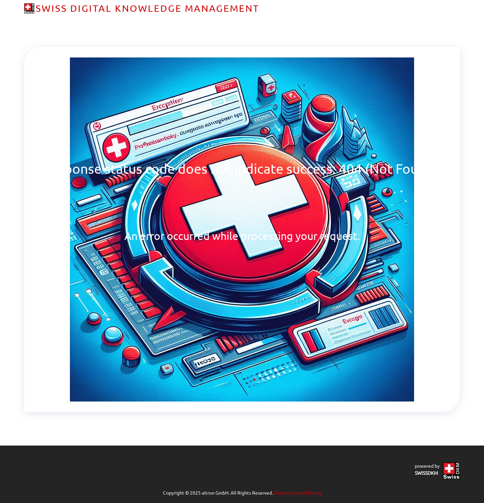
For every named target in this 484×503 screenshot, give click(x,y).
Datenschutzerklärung (297, 493)
